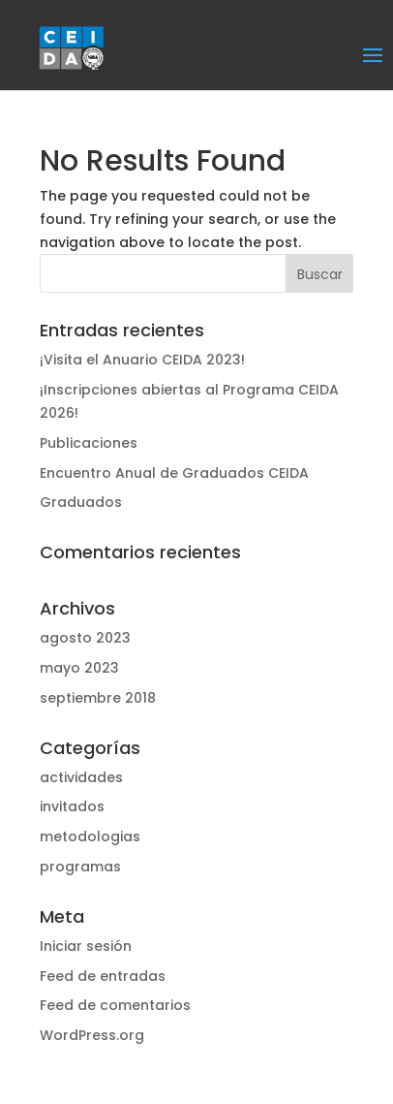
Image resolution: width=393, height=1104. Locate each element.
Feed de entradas (103, 976)
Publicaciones (88, 443)
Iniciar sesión (86, 946)
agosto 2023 (85, 637)
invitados (72, 806)
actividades (81, 777)
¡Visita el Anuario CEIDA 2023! (142, 359)
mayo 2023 (79, 668)
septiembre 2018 (98, 698)
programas (80, 866)
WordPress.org (92, 1035)
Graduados (81, 502)
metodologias (90, 836)
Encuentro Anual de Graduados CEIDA (174, 473)
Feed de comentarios (115, 1005)
